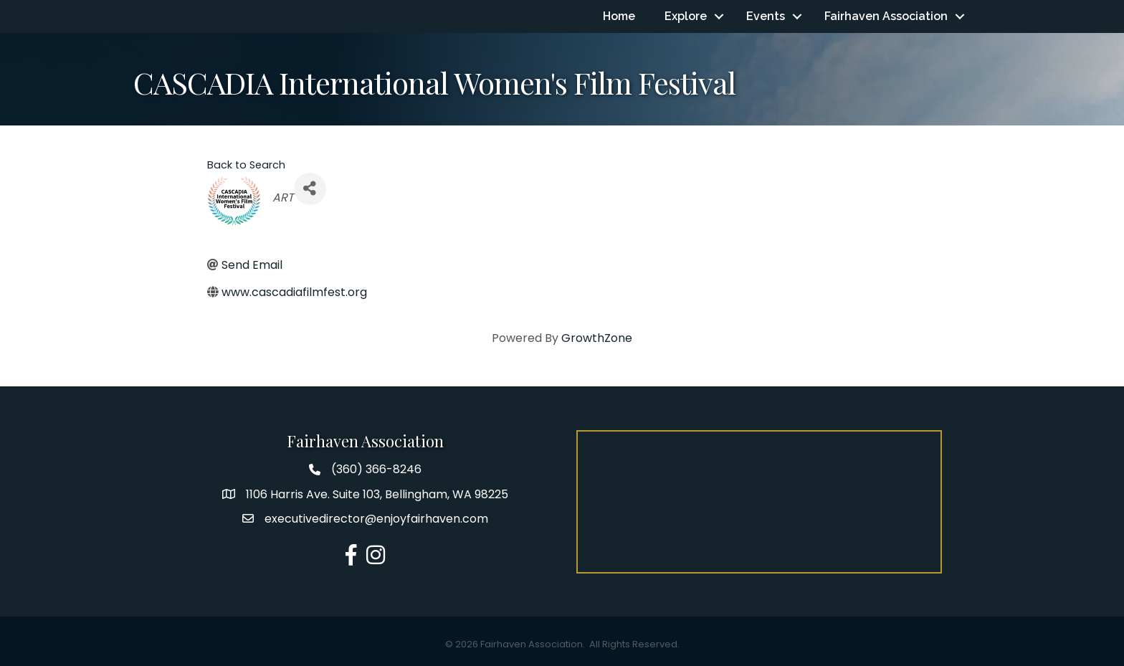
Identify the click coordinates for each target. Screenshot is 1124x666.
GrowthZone (596, 338)
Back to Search (246, 165)
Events (765, 16)
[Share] (310, 189)
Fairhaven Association (886, 16)
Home (619, 16)
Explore (686, 16)
